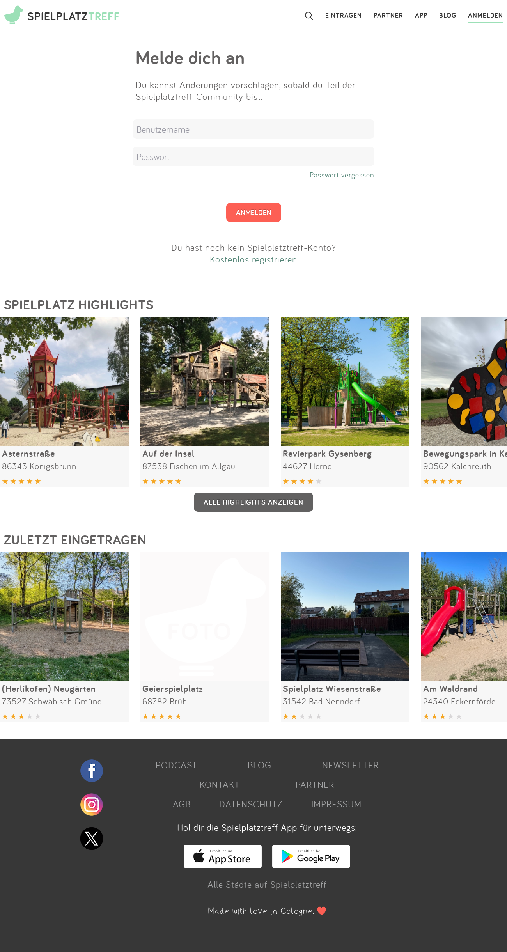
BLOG (447, 15)
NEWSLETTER (350, 765)
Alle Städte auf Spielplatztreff (267, 884)
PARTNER (388, 15)
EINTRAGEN (343, 15)
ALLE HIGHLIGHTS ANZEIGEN (253, 502)
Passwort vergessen (342, 174)
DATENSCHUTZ (250, 804)
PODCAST (176, 765)
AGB (182, 804)
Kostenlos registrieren (253, 259)
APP (421, 15)
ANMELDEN (485, 15)
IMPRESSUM (336, 804)
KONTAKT (220, 784)
